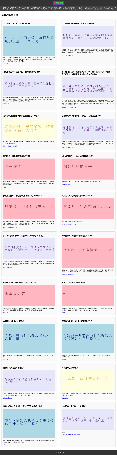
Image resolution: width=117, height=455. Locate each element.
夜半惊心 (12, 9)
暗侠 (101, 7)
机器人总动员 (6, 445)
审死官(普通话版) (36, 7)
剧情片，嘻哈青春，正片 (68, 147)
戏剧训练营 (87, 7)
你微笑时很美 (98, 9)
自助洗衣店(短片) (7, 398)
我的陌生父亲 (71, 7)
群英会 (80, 9)
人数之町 (5, 359)
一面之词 (5, 63)
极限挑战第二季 (89, 9)
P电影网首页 (5, 7)
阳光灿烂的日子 (66, 184)
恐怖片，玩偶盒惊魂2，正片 (69, 274)
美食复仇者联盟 (109, 9)
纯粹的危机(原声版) (16, 7)
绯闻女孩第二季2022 (55, 9)
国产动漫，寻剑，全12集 (70, 9)
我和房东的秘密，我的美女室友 (39, 9)
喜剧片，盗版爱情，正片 (68, 55)
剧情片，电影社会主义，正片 (11, 227)
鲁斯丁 (63, 312)
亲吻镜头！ (65, 359)
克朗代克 (95, 7)
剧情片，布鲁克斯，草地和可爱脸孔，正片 (54, 7)
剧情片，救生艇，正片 (23, 9)
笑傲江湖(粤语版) (7, 267)
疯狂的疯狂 (65, 398)
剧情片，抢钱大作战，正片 (10, 146)
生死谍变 (5, 187)
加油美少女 (6, 312)
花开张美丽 (27, 7)
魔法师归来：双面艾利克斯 (69, 107)
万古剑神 (79, 7)
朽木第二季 (6, 103)
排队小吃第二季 (108, 7)
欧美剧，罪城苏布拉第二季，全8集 (71, 434)
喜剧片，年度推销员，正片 (69, 224)
